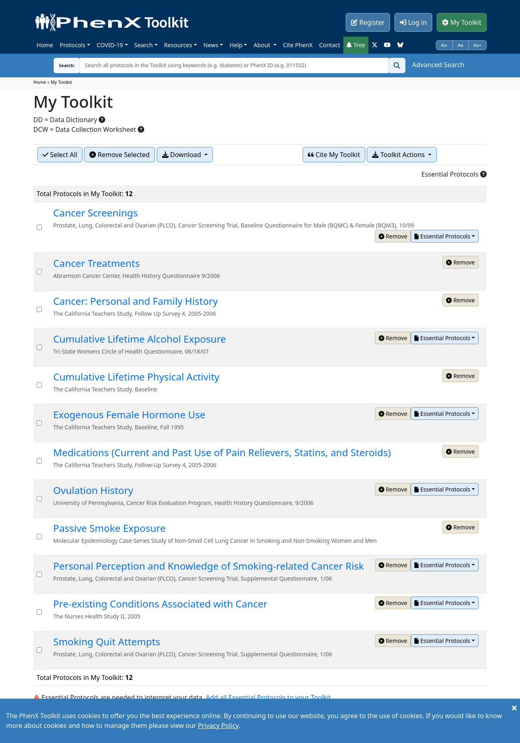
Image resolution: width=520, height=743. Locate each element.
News (211, 45)
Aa (460, 45)
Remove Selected (119, 154)
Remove (393, 236)
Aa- (444, 45)
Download (182, 154)
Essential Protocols (442, 236)
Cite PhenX (298, 45)
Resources (178, 45)
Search (143, 45)
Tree (356, 45)
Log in (413, 22)
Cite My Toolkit (334, 154)
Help (236, 45)
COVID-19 (110, 45)
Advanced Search (438, 64)
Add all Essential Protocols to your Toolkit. (269, 697)
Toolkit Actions (399, 154)
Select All (60, 154)
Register (367, 22)
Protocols (72, 45)
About (263, 45)
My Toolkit (461, 22)
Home (45, 45)
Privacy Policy (218, 725)
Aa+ (478, 45)
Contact (329, 45)
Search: (67, 65)
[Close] (514, 708)
